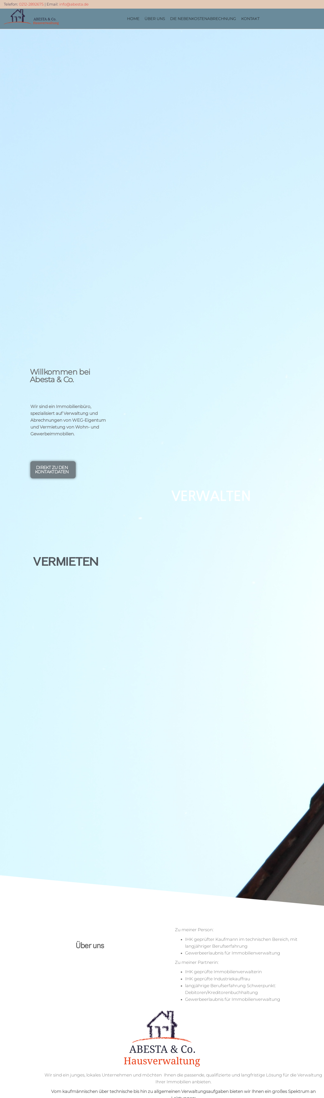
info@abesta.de (74, 4)
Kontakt (250, 18)
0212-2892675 (31, 4)
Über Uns (155, 18)
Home (133, 18)
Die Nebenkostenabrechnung (203, 18)
